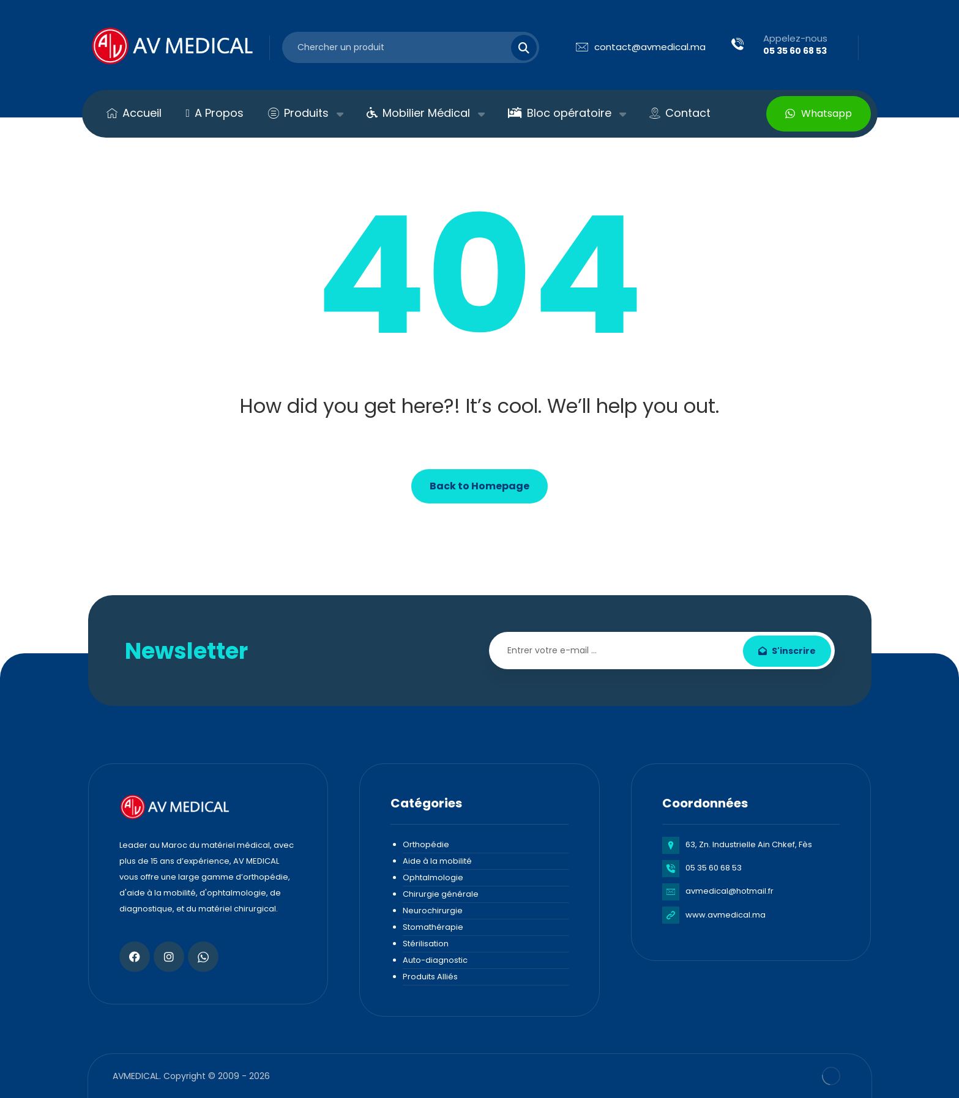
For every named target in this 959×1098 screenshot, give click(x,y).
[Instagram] (169, 956)
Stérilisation (426, 943)
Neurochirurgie (433, 910)
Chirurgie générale (441, 894)
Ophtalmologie (433, 877)
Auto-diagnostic (435, 960)
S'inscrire (787, 651)
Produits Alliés (430, 976)
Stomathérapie (433, 927)
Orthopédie (426, 844)
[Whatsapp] (203, 956)
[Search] (516, 48)
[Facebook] (134, 956)
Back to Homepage (479, 486)
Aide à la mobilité (437, 861)
